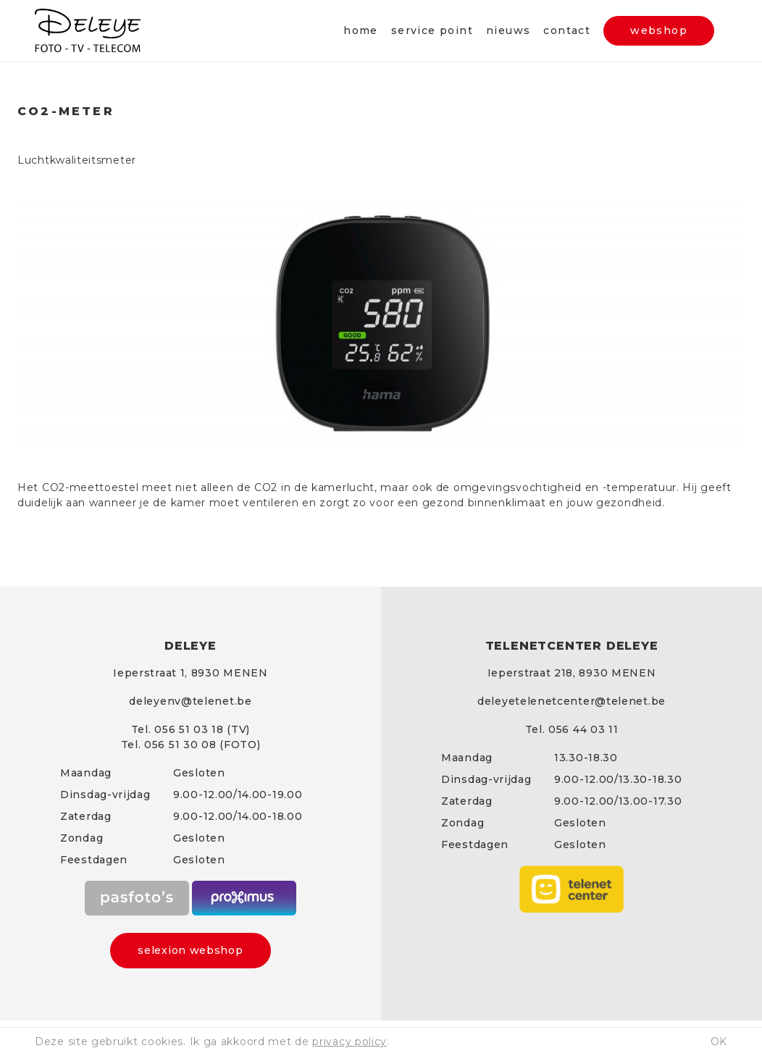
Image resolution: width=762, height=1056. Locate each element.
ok (719, 1041)
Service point (432, 30)
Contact (566, 30)
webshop (658, 30)
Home (360, 30)
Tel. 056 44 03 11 (572, 729)
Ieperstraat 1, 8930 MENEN (190, 672)
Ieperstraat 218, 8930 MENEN (571, 672)
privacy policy (349, 1041)
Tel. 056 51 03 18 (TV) (190, 729)
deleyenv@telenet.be (190, 701)
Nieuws (508, 30)
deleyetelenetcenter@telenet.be (571, 701)
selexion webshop (190, 950)
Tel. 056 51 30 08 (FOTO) (191, 744)
